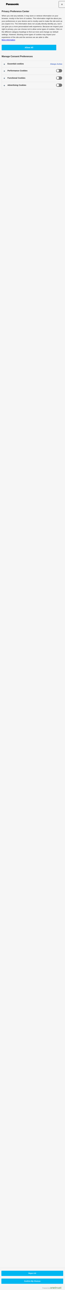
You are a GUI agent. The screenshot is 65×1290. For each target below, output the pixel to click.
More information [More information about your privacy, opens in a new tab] (8, 40)
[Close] (62, 4)
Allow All (29, 47)
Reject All (32, 1273)
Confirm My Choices (32, 1281)
